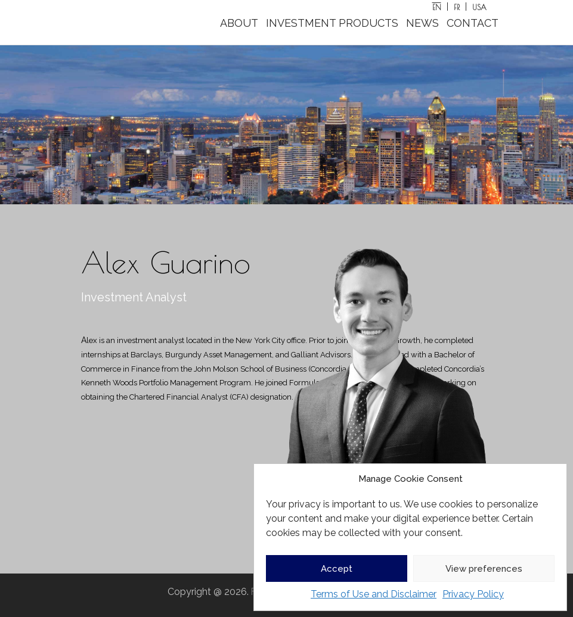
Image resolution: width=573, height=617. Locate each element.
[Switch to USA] (479, 6)
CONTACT (472, 23)
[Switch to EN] (437, 6)
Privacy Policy (473, 594)
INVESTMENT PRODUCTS (332, 23)
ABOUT (239, 23)
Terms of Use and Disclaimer (373, 594)
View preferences (483, 568)
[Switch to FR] (457, 6)
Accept (336, 568)
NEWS (422, 23)
